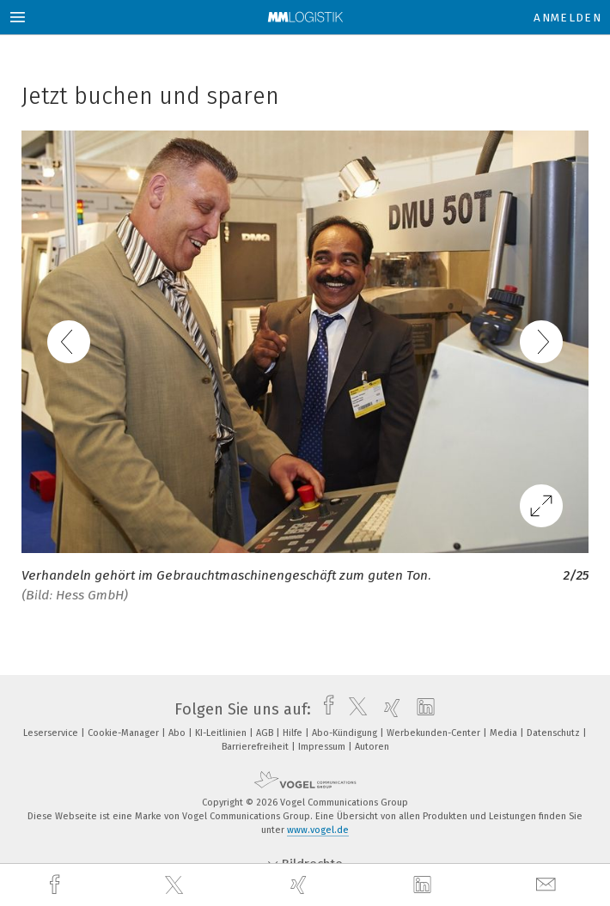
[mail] (548, 885)
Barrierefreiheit (256, 746)
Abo (178, 733)
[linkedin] (424, 885)
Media (505, 733)
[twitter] (176, 885)
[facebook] (57, 885)
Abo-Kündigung (346, 733)
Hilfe (294, 733)
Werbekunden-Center (435, 733)
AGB (266, 733)
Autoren (372, 746)
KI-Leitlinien (222, 733)
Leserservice (52, 733)
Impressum (323, 746)
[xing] (301, 885)
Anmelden (567, 17)
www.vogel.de (318, 830)
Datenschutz (555, 733)
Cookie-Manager (125, 733)
